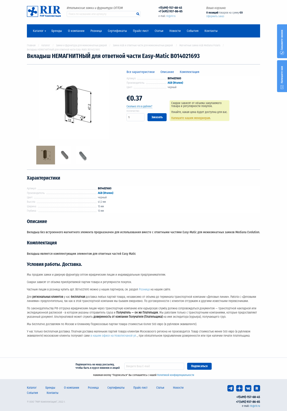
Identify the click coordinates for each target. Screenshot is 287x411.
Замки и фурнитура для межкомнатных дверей (81, 45)
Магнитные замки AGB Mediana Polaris (199, 45)
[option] (74, 105)
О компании (76, 30)
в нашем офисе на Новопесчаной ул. (113, 335)
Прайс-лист (141, 30)
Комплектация (189, 72)
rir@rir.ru (171, 16)
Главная (31, 45)
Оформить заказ (215, 16)
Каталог (38, 30)
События (193, 30)
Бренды (56, 30)
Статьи (159, 30)
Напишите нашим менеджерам (190, 118)
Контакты (211, 30)
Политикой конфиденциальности (175, 375)
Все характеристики (141, 72)
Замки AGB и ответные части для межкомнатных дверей (143, 45)
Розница (96, 30)
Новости (175, 30)
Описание (167, 72)
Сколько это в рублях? (139, 106)
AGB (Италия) (175, 83)
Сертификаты (117, 30)
